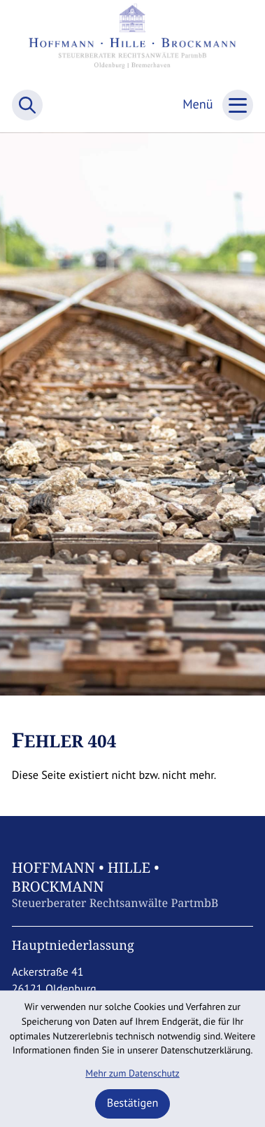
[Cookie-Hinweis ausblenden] (133, 1104)
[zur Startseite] (132, 42)
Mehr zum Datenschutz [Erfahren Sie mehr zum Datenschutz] (132, 1073)
